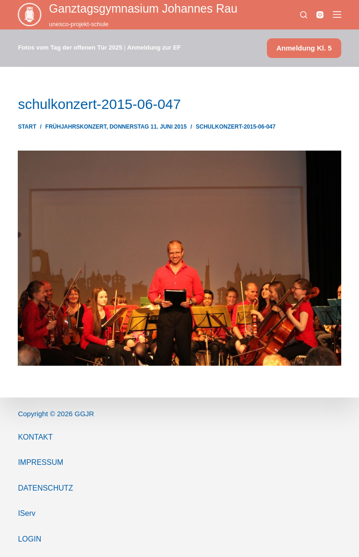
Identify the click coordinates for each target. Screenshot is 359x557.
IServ (26, 513)
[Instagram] (319, 14)
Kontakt (35, 437)
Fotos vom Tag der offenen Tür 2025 (70, 47)
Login (29, 539)
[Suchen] (303, 14)
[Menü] (337, 14)
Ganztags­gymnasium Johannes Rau (143, 8)
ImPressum (40, 462)
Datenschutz (45, 488)
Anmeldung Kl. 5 (303, 48)
